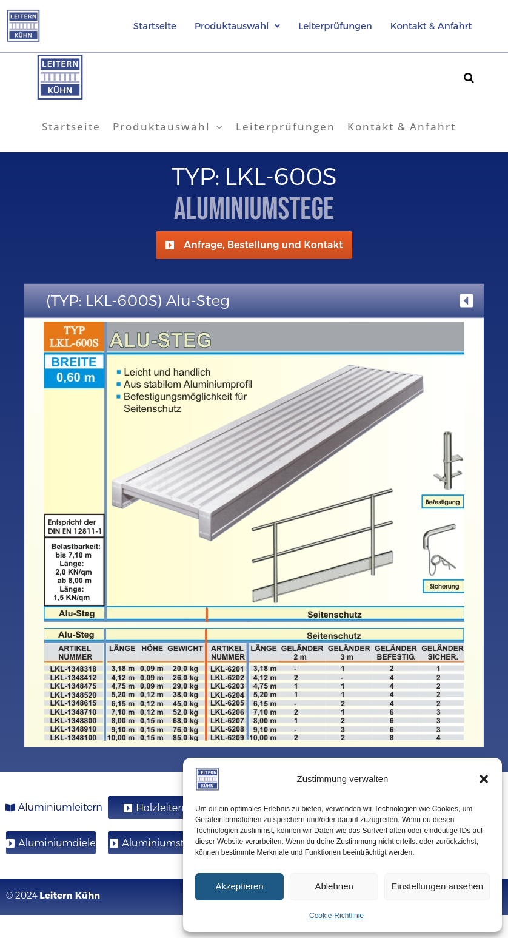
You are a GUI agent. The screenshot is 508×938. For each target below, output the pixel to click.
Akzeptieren (239, 886)
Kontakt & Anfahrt (431, 26)
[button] (484, 779)
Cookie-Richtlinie (336, 915)
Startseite (154, 26)
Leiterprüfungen (335, 26)
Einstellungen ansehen (437, 886)
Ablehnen (334, 886)
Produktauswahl (237, 26)
